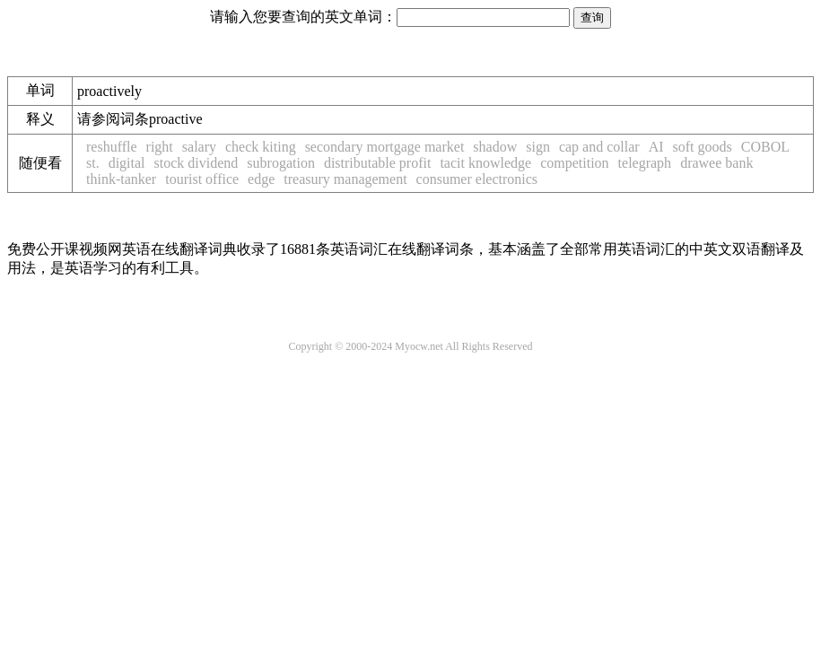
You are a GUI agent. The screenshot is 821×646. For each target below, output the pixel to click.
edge (261, 179)
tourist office (202, 179)
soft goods (702, 146)
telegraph (645, 162)
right (159, 146)
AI (656, 146)
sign (538, 146)
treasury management (345, 179)
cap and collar (599, 146)
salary (199, 146)
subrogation (281, 162)
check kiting (260, 146)
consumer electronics (477, 179)
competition (574, 162)
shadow (495, 146)
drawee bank (716, 162)
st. (93, 162)
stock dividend (196, 162)
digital (127, 162)
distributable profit (378, 162)
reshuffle (111, 146)
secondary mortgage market (385, 146)
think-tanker (121, 179)
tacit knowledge (485, 162)
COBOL (765, 146)
